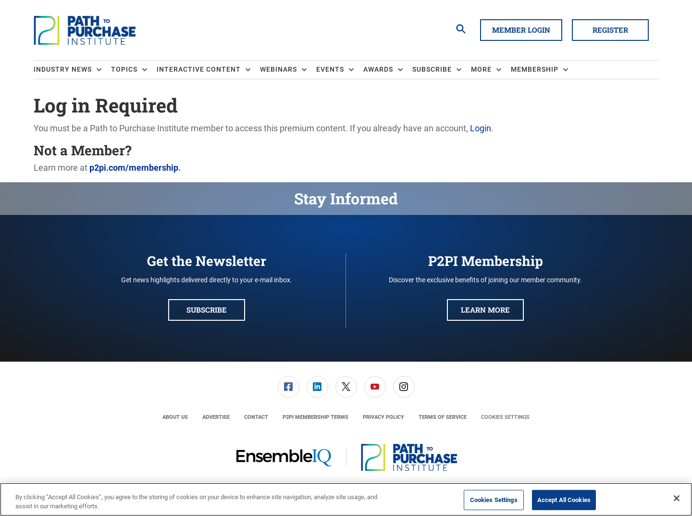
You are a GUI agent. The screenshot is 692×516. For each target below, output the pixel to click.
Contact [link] (256, 417)
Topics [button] (124, 69)
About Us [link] (175, 417)
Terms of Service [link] (443, 417)
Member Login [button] (521, 30)
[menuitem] (72, 70)
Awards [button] (378, 69)
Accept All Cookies (564, 499)
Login (480, 128)
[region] (346, 499)
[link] (288, 387)
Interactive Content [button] (199, 69)
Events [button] (330, 69)
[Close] (676, 498)
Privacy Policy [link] (383, 417)
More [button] (481, 69)
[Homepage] (85, 30)
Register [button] (610, 30)
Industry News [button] (63, 69)
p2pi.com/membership (133, 168)
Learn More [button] (485, 310)
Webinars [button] (278, 69)
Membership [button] (534, 69)
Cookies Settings (505, 417)
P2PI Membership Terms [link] (315, 417)
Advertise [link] (216, 417)
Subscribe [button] (432, 69)
